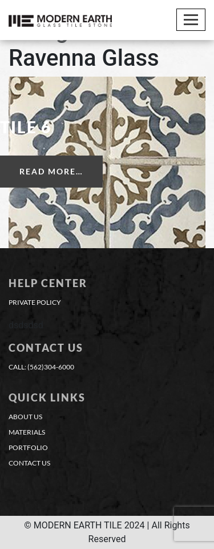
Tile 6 (25, 127)
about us (25, 416)
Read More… (51, 171)
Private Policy (35, 302)
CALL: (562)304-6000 (41, 367)
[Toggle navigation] (190, 20)
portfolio (28, 447)
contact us (29, 463)
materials (27, 432)
